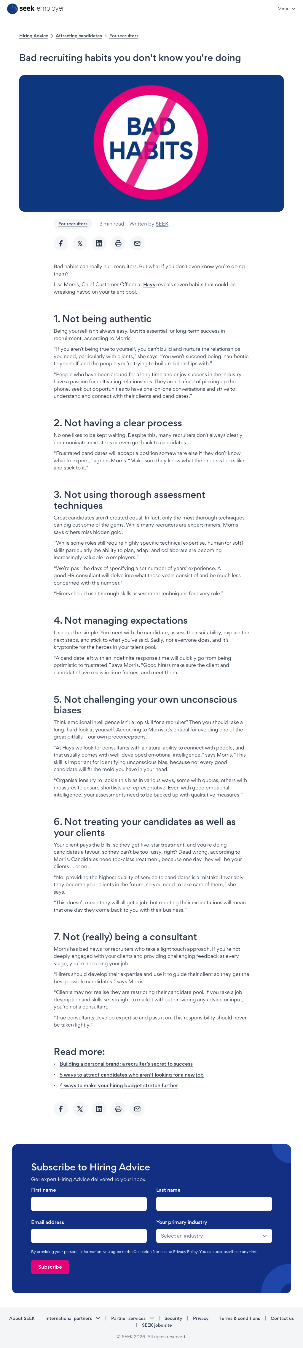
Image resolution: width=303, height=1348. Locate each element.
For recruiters (123, 35)
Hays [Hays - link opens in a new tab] (149, 284)
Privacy (201, 1318)
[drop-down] (214, 1236)
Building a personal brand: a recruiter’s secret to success (126, 1064)
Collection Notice (149, 1251)
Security (173, 1318)
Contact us (282, 1318)
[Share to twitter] (80, 243)
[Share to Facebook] (61, 243)
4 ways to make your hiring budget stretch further (119, 1085)
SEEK (162, 224)
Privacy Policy (185, 1251)
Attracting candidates (79, 35)
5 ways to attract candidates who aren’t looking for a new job (132, 1075)
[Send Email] (137, 243)
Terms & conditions (239, 1318)
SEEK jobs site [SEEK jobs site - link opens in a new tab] (157, 1325)
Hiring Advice (33, 35)
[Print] (118, 243)
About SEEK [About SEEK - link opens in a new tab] (22, 1318)
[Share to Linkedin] (99, 243)
